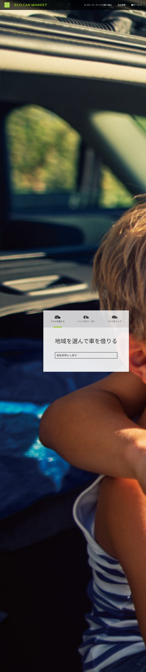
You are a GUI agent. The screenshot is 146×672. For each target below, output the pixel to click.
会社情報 (122, 4)
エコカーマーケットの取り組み (98, 4)
